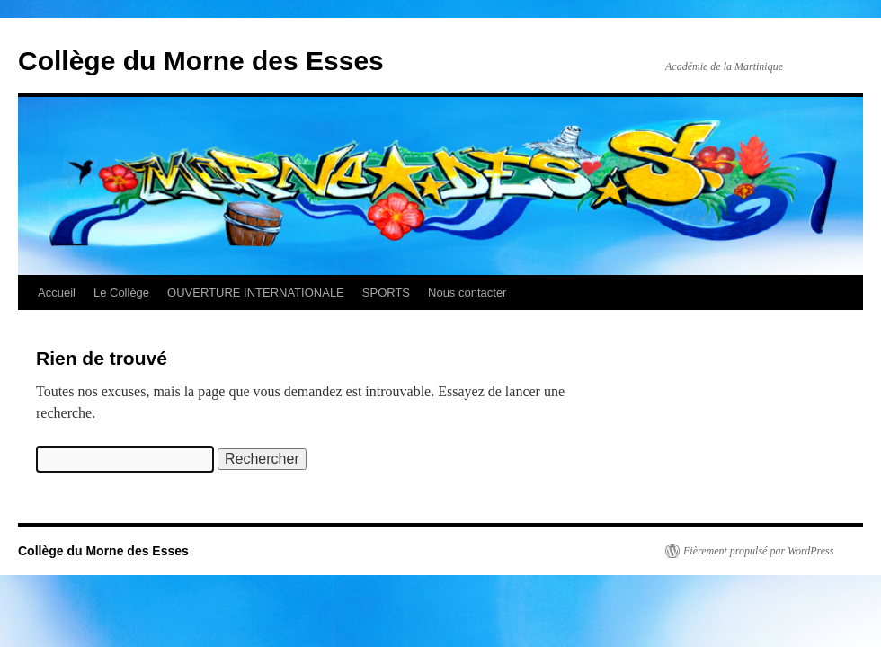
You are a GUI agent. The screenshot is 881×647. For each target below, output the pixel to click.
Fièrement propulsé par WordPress (758, 551)
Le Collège (121, 292)
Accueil (57, 292)
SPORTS (386, 292)
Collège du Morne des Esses (201, 60)
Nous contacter (467, 292)
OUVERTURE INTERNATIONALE (255, 292)
